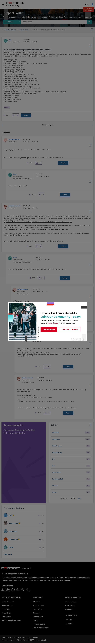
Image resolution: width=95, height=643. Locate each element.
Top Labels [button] (90, 425)
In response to (22, 178)
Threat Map (5, 609)
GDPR (32, 640)
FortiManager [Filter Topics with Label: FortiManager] (57, 446)
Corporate (69, 620)
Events (35, 620)
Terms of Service (7, 640)
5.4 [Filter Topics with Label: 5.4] (53, 466)
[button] (14, 115)
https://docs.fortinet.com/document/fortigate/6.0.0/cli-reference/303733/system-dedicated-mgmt (38, 222)
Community (69, 623)
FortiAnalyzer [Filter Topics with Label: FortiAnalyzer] (57, 452)
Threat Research (7, 602)
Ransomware (6, 617)
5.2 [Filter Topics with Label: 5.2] (53, 459)
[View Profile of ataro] (10, 40)
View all (7, 554)
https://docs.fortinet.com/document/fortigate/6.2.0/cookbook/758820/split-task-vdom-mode (36, 229)
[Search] (89, 22)
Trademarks (69, 609)
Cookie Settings (42, 640)
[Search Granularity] (12, 22)
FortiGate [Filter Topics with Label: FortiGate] (55, 432)
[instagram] (23, 590)
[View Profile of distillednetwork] (14, 139)
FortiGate (6, 107)
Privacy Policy (22, 640)
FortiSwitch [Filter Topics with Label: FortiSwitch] (56, 472)
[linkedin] (18, 590)
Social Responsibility (40, 628)
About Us (36, 602)
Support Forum (23, 29)
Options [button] (89, 45)
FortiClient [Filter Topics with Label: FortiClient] (56, 439)
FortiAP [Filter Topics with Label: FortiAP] (55, 485)
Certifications (38, 617)
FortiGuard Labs (7, 605)
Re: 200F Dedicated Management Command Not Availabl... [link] (49, 29)
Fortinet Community (15, 4)
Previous (64, 498)
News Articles (70, 605)
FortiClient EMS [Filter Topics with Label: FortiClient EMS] (57, 479)
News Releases (70, 602)
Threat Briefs (6, 613)
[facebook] (3, 590)
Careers (36, 613)
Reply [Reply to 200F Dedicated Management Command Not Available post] (26, 115)
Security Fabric (38, 605)
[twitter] (8, 590)
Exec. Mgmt (37, 609)
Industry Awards (39, 624)
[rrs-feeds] (28, 590)
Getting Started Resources (11, 620)
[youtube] (13, 590)
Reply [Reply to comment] (63, 163)
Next (79, 498)
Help (86, 4)
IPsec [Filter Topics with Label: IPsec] (54, 492)
